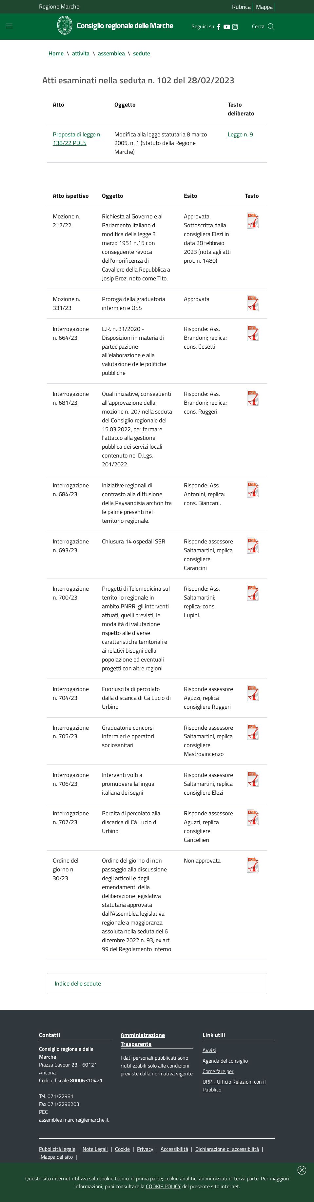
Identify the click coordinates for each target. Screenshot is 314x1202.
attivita (80, 54)
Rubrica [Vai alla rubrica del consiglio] (241, 7)
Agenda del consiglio (225, 1092)
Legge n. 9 (240, 136)
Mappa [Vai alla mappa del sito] (264, 7)
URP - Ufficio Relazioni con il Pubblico (234, 1118)
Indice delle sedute (78, 1013)
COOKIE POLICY (163, 1186)
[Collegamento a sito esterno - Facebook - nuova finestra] (218, 27)
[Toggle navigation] (9, 26)
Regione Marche (59, 6)
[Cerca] (271, 27)
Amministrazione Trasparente (143, 1070)
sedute (141, 54)
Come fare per (218, 1103)
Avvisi (209, 1081)
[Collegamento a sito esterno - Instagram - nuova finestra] (235, 27)
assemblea (111, 54)
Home (56, 54)
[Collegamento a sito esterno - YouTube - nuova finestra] (227, 27)
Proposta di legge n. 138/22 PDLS (77, 141)
